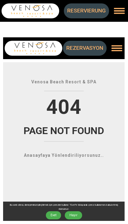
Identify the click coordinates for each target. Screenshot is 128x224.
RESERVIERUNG (86, 10)
